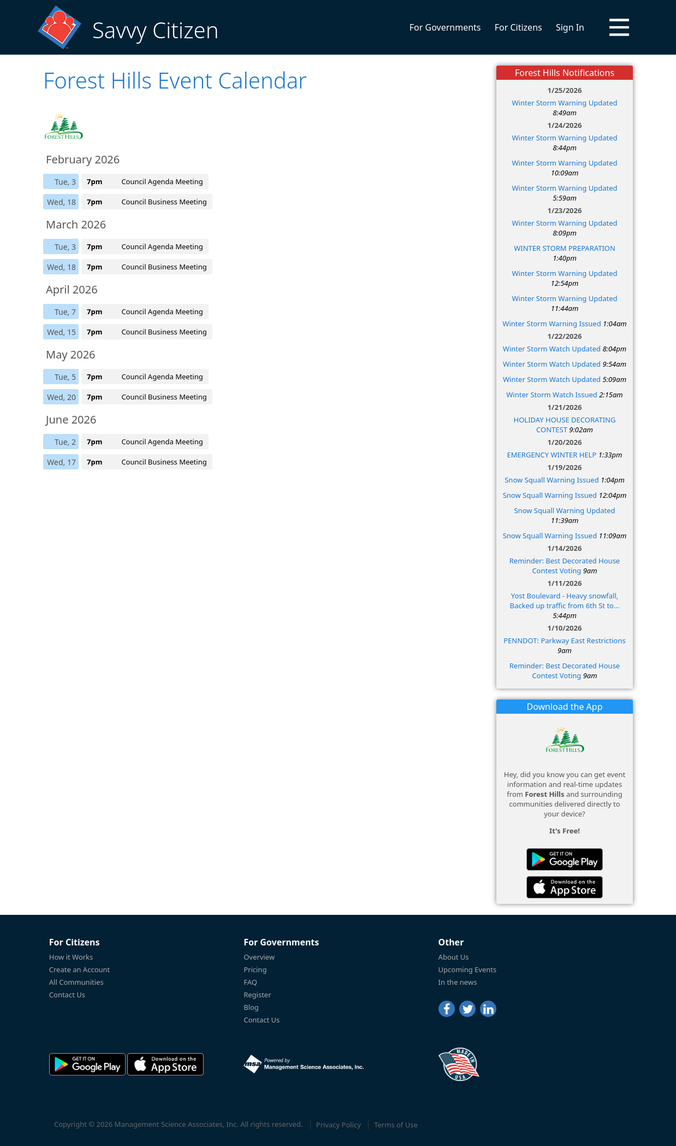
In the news (457, 982)
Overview (259, 957)
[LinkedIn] (488, 1009)
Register (257, 995)
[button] (619, 27)
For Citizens (518, 27)
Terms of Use (396, 1125)
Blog (251, 1007)
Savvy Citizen (155, 30)
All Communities (76, 982)
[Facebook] (446, 1009)
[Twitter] (467, 1009)
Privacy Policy (338, 1125)
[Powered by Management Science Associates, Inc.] (304, 1064)
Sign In (570, 27)
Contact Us (67, 995)
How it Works (71, 957)
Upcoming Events (467, 969)
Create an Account (79, 969)
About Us (453, 957)
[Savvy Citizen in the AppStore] (564, 887)
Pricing (255, 969)
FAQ (250, 982)
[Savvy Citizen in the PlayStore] (564, 859)
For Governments (445, 27)
